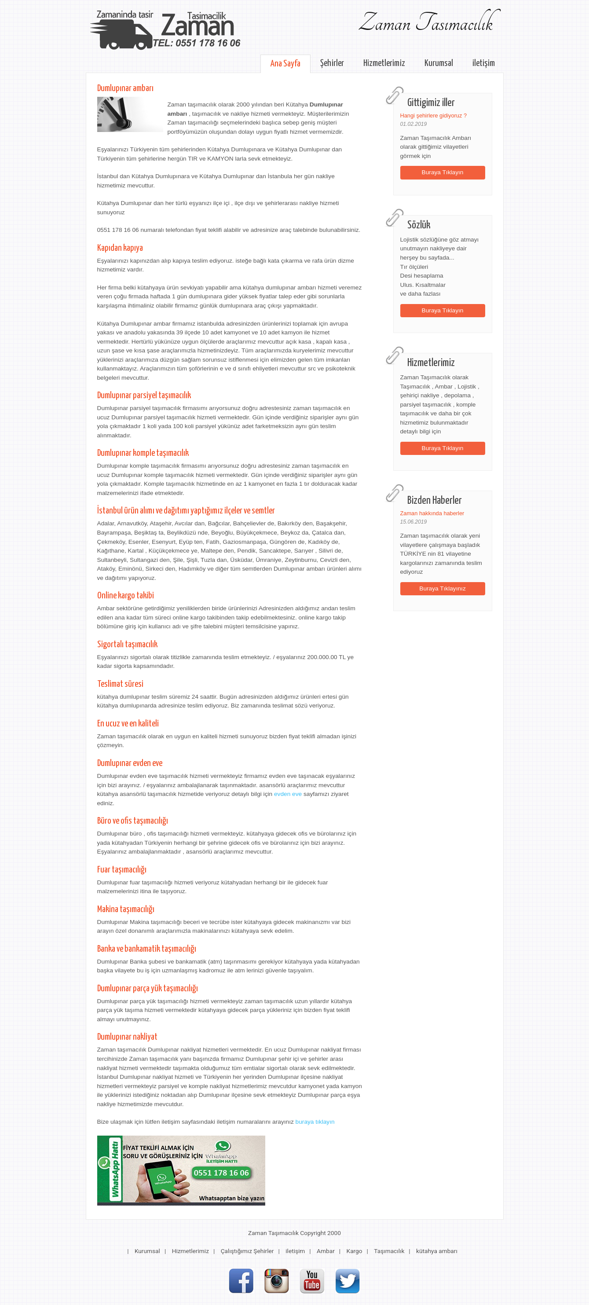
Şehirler (332, 63)
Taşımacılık (389, 1250)
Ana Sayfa (285, 63)
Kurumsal (438, 63)
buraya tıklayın (315, 1121)
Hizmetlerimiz (384, 63)
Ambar (326, 1250)
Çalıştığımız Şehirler (247, 1250)
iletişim (483, 63)
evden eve (288, 794)
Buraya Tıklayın (443, 172)
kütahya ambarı (436, 1250)
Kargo (354, 1250)
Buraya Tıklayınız (442, 588)
